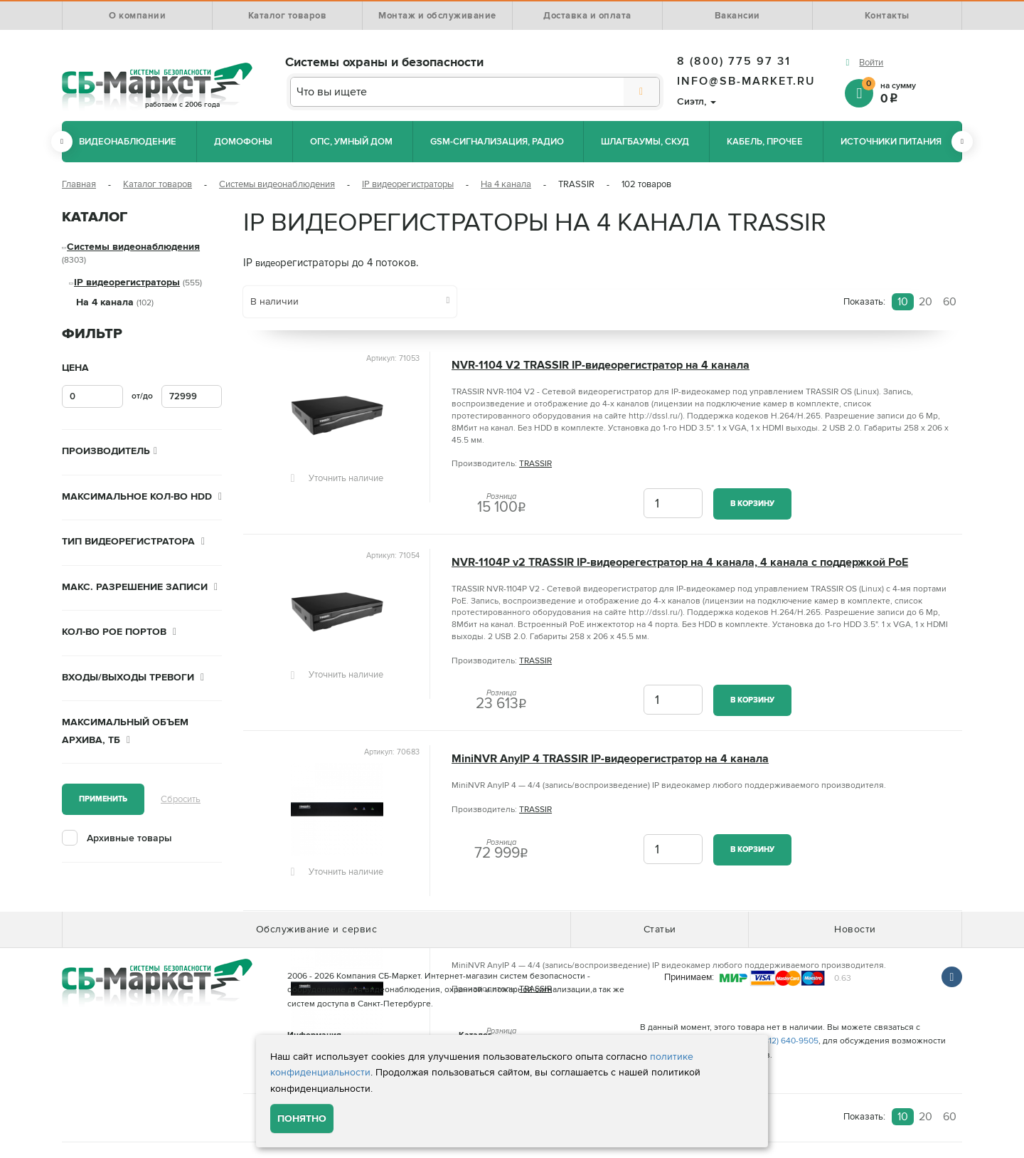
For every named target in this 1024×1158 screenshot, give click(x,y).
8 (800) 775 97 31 (734, 61)
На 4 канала (506, 184)
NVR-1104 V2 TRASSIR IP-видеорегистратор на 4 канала (601, 365)
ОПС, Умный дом (351, 141)
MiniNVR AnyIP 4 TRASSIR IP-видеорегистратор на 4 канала (610, 759)
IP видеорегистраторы (408, 184)
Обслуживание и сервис (317, 929)
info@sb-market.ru (746, 81)
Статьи (660, 929)
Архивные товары (129, 838)
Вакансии (737, 15)
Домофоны (243, 141)
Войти (871, 62)
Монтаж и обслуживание (437, 15)
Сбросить (181, 799)
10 (902, 302)
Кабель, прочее (765, 141)
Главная (79, 184)
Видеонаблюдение (127, 141)
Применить (103, 799)
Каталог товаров (287, 15)
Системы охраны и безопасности (384, 62)
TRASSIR (535, 463)
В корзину (752, 503)
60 (949, 302)
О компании (137, 15)
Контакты (887, 15)
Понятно (301, 1118)
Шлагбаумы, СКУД (645, 141)
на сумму (912, 92)
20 (925, 302)
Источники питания (891, 141)
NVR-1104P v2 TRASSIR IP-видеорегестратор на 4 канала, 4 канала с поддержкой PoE (680, 562)
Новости (855, 929)
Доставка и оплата (587, 15)
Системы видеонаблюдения (277, 184)
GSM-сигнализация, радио (497, 141)
